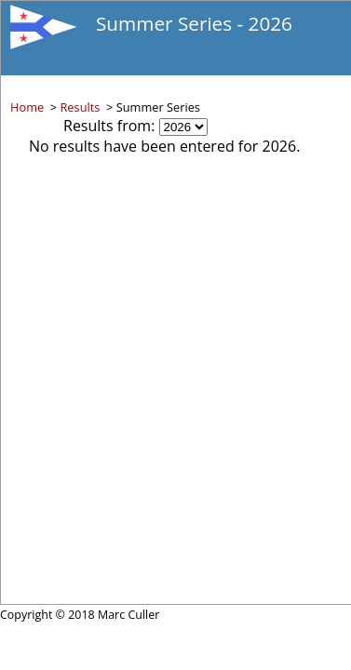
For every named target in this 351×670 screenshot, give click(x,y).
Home (27, 107)
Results (80, 107)
